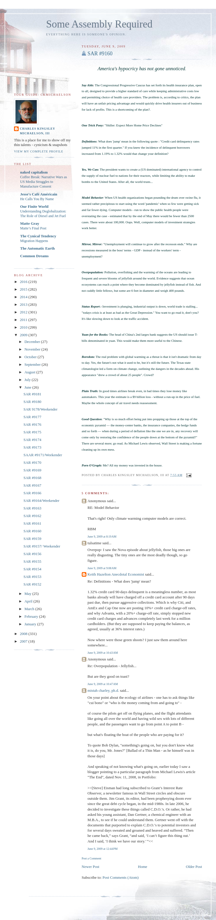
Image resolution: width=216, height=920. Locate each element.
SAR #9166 (32, 493)
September (33, 364)
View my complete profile (38, 151)
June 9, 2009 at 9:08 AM (102, 568)
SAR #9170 (32, 462)
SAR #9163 (32, 508)
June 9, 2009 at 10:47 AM (103, 684)
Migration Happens (34, 241)
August (30, 372)
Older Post (194, 866)
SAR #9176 (32, 424)
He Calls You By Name (37, 199)
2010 (24, 327)
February (32, 616)
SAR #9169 (32, 470)
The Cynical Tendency (38, 236)
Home (142, 866)
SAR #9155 (32, 561)
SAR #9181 (32, 394)
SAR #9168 (32, 478)
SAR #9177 (32, 417)
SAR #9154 (32, 569)
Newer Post (90, 866)
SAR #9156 (32, 554)
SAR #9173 (32, 447)
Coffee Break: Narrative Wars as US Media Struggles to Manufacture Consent (43, 181)
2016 (24, 281)
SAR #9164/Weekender (41, 500)
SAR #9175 (32, 432)
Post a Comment (91, 858)
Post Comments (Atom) (120, 877)
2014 (24, 297)
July (28, 379)
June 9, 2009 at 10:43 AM (103, 652)
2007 (24, 641)
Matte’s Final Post (33, 228)
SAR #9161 (32, 523)
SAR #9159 (32, 538)
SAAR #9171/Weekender (42, 455)
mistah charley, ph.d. (103, 690)
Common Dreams (34, 256)
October (31, 357)
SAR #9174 (32, 439)
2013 (24, 304)
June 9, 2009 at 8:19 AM (102, 536)
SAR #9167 (32, 485)
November (33, 349)
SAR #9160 (100, 53)
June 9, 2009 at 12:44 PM (103, 848)
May (28, 593)
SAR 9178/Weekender (40, 409)
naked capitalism (34, 172)
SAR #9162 (32, 516)
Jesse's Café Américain (38, 194)
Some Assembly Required (99, 24)
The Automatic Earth (37, 248)
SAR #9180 (32, 401)
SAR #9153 (32, 576)
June (28, 387)
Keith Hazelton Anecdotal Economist (116, 574)
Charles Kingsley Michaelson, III (37, 131)
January (31, 624)
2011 (24, 319)
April (29, 601)
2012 (24, 312)
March (30, 609)
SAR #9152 (32, 584)
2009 (24, 335)
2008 (24, 633)
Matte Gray (29, 223)
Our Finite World (34, 206)
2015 (24, 289)
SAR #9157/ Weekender (41, 546)
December (33, 341)
